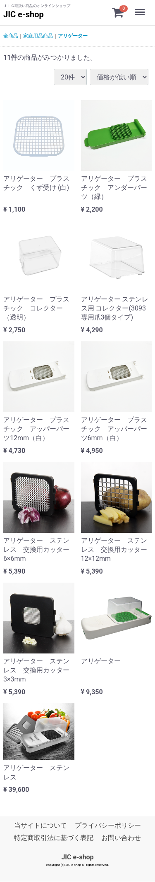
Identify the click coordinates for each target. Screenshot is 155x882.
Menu (140, 8)
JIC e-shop (23, 14)
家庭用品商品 (38, 36)
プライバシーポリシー (108, 825)
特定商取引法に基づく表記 (53, 838)
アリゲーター (73, 36)
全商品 (10, 36)
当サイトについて (40, 825)
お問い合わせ (121, 838)
